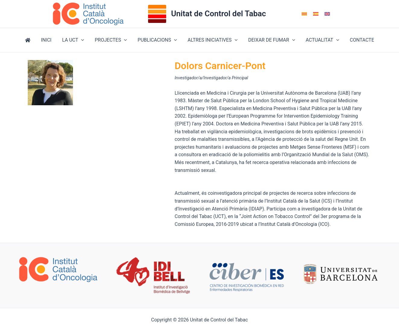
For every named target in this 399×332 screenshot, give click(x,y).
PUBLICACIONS (157, 40)
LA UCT (75, 40)
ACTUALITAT (319, 40)
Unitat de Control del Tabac (218, 13)
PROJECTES (112, 40)
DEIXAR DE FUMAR (269, 40)
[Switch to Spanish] (315, 14)
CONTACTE (358, 40)
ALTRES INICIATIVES (212, 40)
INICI (49, 40)
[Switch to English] (327, 14)
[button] (83, 40)
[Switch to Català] (304, 14)
